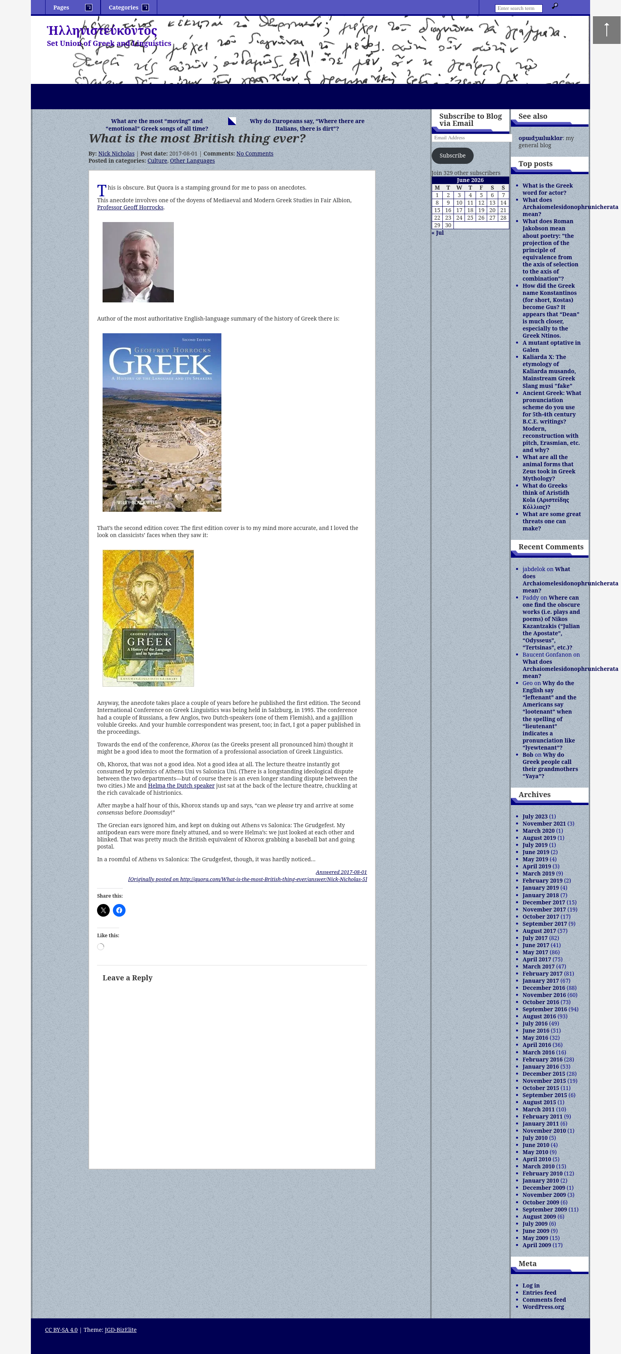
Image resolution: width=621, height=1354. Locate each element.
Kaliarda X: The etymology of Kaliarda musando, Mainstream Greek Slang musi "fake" (549, 371)
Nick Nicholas (116, 153)
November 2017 (544, 909)
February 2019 (543, 880)
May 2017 (536, 952)
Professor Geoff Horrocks (130, 207)
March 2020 (539, 830)
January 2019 (541, 887)
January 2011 (541, 1123)
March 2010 (539, 1166)
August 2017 (539, 930)
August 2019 (539, 837)
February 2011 (543, 1116)
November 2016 (544, 995)
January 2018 (541, 895)
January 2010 (541, 1180)
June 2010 (536, 1145)
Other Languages (192, 160)
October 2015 (541, 1088)
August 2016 (539, 1016)
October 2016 (541, 1002)
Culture (157, 160)
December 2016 (544, 987)
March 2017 (539, 966)
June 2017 (536, 945)
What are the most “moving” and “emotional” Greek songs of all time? (157, 124)
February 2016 (543, 1059)
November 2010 (544, 1130)
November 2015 (544, 1080)
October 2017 (541, 916)
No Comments (254, 153)
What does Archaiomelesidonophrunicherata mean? (571, 207)
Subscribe (452, 155)
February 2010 (543, 1173)
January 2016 (541, 1066)
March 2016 (539, 1052)
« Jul (438, 232)
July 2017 (535, 938)
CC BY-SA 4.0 (61, 1329)
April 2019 (537, 866)
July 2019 (535, 845)
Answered (341, 871)
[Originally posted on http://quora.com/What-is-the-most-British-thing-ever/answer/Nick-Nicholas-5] (247, 879)
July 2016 (535, 1023)
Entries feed (540, 1292)
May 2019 (536, 859)
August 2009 (539, 1216)
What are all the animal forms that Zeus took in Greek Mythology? (549, 467)
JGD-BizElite (121, 1329)
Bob (528, 754)
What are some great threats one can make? (552, 521)
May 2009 (536, 1238)
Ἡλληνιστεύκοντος (102, 30)
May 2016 (536, 1037)
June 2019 (536, 852)
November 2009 (544, 1194)
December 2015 (544, 1073)
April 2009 (537, 1245)
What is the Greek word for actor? (548, 189)
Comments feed (544, 1299)
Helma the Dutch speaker (181, 785)
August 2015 (539, 1102)
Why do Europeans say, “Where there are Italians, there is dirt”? (307, 124)
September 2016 (545, 1009)
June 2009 (536, 1230)
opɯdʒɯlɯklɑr (541, 138)
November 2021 (544, 823)
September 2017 (545, 923)
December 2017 (544, 902)
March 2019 (539, 873)
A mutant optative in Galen (552, 346)
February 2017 (543, 973)
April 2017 (537, 959)
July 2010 (535, 1137)
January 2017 (541, 980)
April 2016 (537, 1044)
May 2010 (536, 1152)
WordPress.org (543, 1306)
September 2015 (545, 1095)
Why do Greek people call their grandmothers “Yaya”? (550, 765)
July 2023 (535, 816)
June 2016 (536, 1030)
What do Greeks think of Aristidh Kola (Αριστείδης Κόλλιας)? (546, 496)
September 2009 (545, 1209)
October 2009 (541, 1202)
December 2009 (544, 1187)
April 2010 (537, 1159)
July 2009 (535, 1223)
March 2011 (539, 1109)
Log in (531, 1285)
